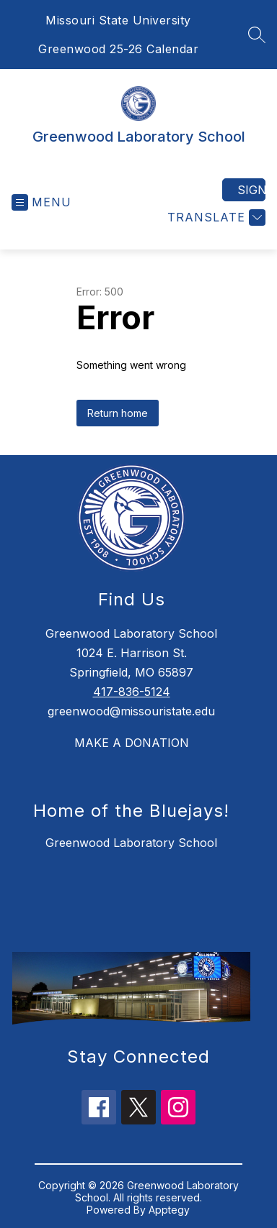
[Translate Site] (214, 217)
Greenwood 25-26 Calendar (118, 49)
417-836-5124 (131, 691)
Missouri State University (118, 20)
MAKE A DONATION (131, 743)
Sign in (251, 190)
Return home (117, 413)
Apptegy (169, 1210)
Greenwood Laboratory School (131, 842)
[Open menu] (41, 202)
